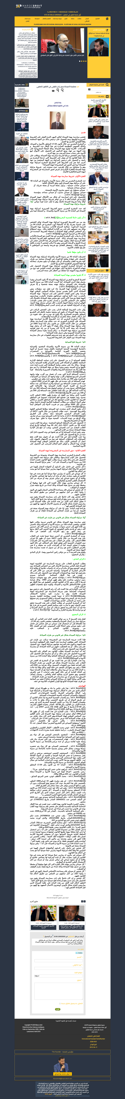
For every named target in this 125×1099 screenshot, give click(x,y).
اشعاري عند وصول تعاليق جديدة (72, 1003)
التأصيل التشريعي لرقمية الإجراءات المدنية (43, 926)
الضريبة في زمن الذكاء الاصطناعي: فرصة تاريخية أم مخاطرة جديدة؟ (22, 167)
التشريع (97, 18)
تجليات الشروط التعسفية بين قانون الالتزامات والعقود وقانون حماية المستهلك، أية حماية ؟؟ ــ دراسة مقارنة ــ (98, 166)
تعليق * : (80, 980)
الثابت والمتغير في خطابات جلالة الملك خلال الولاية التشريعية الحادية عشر (21, 150)
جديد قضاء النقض (27, 19)
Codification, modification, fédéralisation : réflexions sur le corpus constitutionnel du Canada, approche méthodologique (27, 65)
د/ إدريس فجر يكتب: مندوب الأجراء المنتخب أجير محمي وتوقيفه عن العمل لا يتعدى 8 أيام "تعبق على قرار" (98, 277)
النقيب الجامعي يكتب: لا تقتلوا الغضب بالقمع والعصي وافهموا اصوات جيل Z (21, 201)
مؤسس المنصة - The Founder (62, 1051)
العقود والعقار (47, 18)
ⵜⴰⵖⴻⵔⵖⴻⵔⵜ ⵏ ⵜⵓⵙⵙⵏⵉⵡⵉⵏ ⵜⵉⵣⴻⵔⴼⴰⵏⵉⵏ (62, 12)
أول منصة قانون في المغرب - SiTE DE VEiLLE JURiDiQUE (62, 14)
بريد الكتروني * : (78, 964)
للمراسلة (37, 18)
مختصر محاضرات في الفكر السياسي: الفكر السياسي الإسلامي (21, 240)
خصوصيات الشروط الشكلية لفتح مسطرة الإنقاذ (98, 227)
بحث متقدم (98, 92)
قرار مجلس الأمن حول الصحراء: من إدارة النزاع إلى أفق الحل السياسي (62, 55)
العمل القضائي (87, 19)
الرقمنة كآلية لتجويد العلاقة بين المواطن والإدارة (22, 256)
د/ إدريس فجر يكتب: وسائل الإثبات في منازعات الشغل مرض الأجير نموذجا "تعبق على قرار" (98, 299)
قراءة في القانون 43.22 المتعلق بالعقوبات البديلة (98, 188)
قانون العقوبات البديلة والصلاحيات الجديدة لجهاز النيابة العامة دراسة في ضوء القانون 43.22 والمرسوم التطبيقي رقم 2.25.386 (98, 249)
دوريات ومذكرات (57, 18)
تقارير (65, 18)
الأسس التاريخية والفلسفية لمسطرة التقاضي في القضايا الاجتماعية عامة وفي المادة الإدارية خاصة (98, 143)
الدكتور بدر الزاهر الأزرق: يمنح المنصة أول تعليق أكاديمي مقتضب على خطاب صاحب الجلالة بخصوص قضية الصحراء (27, 47)
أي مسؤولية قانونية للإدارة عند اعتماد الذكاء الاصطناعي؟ (21, 272)
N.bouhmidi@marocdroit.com (62, 1078)
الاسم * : (80, 957)
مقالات (79, 18)
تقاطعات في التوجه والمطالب (22, 134)
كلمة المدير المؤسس (99, 30)
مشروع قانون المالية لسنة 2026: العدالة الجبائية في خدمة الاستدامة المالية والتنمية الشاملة (22, 117)
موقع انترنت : (78, 972)
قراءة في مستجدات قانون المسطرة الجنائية (98, 208)
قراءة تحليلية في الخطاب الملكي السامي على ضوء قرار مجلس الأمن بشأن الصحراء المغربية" (26, 58)
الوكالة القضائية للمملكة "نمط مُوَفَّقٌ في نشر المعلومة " (99, 34)
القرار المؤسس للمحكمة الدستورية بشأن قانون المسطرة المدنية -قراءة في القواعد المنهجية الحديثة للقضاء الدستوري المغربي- (21, 221)
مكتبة (72, 18)
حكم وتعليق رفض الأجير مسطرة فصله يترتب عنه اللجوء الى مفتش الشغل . (71, 926)
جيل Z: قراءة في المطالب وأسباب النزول (22, 184)
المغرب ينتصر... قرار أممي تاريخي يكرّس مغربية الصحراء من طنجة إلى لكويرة (27, 52)
